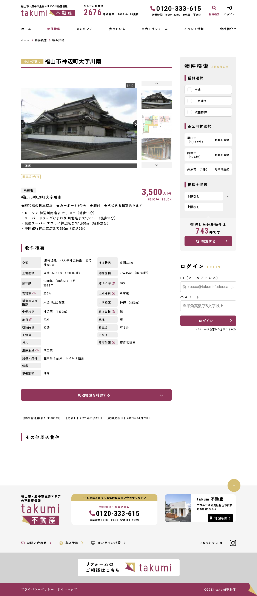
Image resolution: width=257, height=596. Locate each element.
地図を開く (220, 518)
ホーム (26, 29)
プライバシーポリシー (37, 589)
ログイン (206, 320)
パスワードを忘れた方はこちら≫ (216, 329)
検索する (206, 241)
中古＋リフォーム (155, 29)
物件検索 (54, 29)
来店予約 (69, 543)
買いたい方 (85, 29)
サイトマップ (67, 589)
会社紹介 (226, 29)
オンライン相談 (106, 543)
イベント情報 (194, 29)
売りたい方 (117, 29)
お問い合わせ (34, 543)
